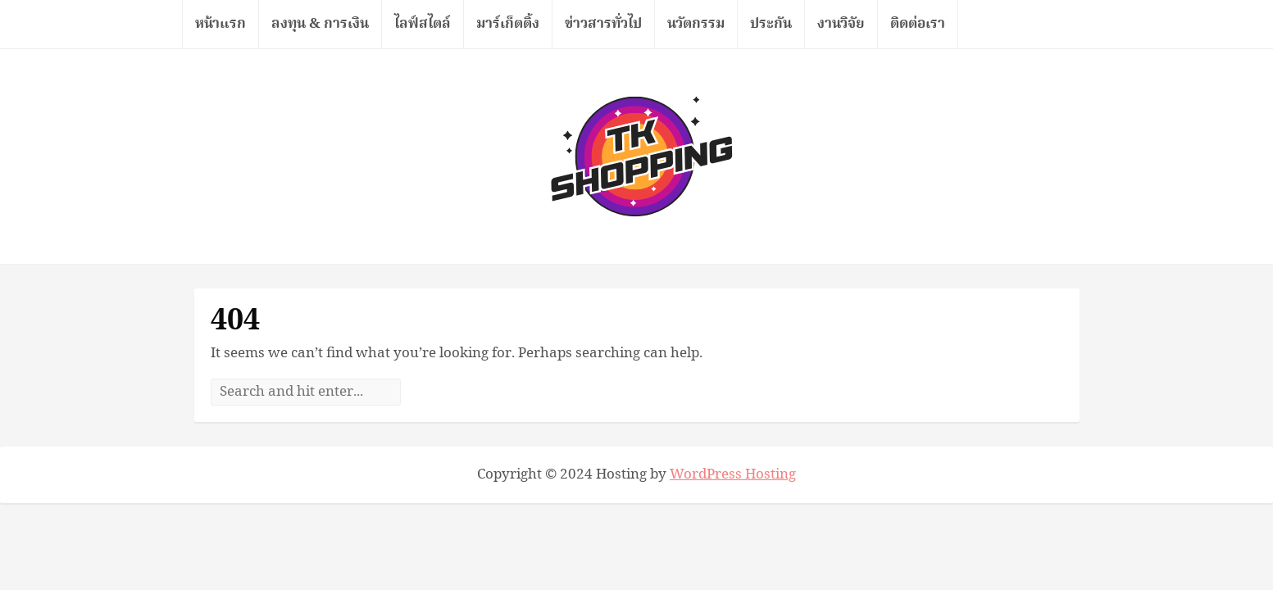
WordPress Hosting (733, 474)
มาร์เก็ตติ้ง (507, 23)
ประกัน (771, 23)
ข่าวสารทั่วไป (603, 23)
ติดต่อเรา (917, 23)
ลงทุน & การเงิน (320, 23)
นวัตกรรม (696, 23)
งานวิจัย (841, 23)
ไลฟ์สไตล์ (422, 23)
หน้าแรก (220, 23)
